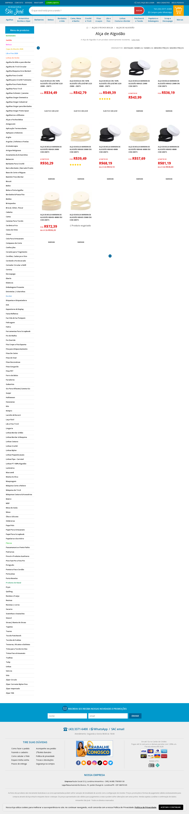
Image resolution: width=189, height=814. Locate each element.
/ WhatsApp (98, 729)
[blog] (83, 763)
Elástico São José (51, 111)
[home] (14, 10)
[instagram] (94, 763)
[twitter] (110, 763)
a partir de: (133, 93)
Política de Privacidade (145, 807)
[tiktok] (100, 763)
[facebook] (78, 763)
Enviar (135, 715)
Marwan (139, 111)
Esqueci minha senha (20, 760)
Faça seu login (147, 2)
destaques (128, 48)
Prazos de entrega (19, 764)
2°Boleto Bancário (43, 752)
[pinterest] (89, 763)
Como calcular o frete (20, 756)
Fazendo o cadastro (19, 752)
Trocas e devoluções (45, 760)
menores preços (161, 48)
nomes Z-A (148, 48)
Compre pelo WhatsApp (160, 12)
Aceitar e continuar (171, 807)
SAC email (117, 729)
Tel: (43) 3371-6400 (163, 9)
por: (42, 93)
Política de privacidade (45, 756)
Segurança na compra (45, 764)
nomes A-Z (138, 48)
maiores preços (177, 48)
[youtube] (105, 763)
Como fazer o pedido (20, 748)
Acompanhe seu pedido (46, 748)
